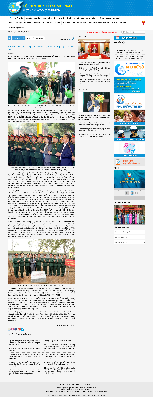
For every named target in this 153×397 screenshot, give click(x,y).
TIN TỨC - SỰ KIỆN (33, 18)
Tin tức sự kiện (19, 38)
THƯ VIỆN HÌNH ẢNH (122, 203)
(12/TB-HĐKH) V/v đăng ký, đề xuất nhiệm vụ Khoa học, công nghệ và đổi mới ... (129, 52)
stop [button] (132, 193)
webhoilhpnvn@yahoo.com (97, 391)
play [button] (127, 193)
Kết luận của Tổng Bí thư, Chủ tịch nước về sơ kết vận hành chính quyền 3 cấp (94, 63)
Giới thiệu (76, 384)
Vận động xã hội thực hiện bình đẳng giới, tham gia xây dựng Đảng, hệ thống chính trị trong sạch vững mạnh (94, 117)
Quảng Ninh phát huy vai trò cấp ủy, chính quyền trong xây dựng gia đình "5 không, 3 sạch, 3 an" (24, 356)
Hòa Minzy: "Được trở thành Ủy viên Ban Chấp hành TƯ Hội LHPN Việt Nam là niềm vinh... (94, 81)
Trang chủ (64, 384)
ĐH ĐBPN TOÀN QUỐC (51, 23)
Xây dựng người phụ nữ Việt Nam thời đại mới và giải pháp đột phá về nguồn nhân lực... (94, 136)
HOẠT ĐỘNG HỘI (49, 18)
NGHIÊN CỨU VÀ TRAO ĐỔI (84, 18)
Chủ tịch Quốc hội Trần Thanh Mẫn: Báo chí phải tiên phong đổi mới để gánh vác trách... (94, 69)
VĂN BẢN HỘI (119, 43)
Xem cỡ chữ (63, 39)
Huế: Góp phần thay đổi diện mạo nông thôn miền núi (24, 349)
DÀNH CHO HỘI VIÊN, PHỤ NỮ (74, 23)
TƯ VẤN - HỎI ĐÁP (119, 23)
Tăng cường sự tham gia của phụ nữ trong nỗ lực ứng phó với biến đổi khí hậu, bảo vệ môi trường (59, 356)
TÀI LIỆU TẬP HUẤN (16, 28)
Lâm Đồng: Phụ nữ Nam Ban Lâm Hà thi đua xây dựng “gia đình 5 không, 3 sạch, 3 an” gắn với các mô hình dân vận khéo (24, 372)
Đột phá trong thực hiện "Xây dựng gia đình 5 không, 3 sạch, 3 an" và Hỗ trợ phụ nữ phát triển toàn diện (24, 342)
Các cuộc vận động (35, 38)
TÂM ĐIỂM (82, 37)
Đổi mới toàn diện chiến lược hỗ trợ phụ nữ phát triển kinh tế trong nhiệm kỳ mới (94, 124)
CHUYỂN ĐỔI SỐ (65, 18)
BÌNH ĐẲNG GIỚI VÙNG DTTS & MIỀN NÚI (24, 23)
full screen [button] (138, 193)
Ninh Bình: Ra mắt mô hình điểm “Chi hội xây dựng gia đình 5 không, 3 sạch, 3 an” (59, 363)
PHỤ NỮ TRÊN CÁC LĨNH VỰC (109, 18)
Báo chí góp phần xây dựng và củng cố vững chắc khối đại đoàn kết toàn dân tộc (94, 75)
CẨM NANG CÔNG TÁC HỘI (99, 23)
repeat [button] (135, 193)
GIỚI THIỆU (19, 18)
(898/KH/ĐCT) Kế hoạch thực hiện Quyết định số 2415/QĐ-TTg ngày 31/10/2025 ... (129, 58)
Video (116, 168)
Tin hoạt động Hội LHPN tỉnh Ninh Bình (57, 341)
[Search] (133, 32)
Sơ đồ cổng (89, 384)
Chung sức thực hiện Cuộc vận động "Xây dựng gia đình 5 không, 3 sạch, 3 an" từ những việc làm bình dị (24, 364)
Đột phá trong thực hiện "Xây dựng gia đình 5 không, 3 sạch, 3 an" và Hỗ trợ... (94, 129)
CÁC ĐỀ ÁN (82, 90)
